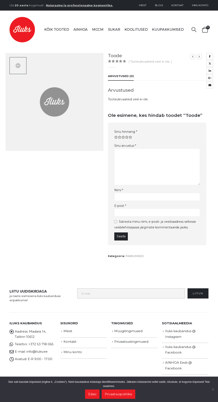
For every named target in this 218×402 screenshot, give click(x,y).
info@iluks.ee (37, 352)
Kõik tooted (56, 30)
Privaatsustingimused (131, 342)
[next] (199, 57)
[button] (194, 29)
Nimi (118, 190)
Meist (142, 5)
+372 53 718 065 (41, 344)
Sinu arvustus (125, 146)
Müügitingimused (128, 331)
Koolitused (136, 30)
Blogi (159, 5)
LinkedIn (209, 70)
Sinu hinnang (125, 132)
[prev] (193, 57)
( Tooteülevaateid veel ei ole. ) (150, 61)
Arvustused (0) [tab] (121, 76)
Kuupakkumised (168, 30)
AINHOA (80, 30)
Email (209, 85)
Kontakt (177, 5)
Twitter (209, 63)
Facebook (209, 56)
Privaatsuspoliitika (118, 394)
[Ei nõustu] (213, 389)
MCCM (97, 30)
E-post (120, 206)
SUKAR (114, 30)
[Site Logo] (22, 29)
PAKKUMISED (135, 256)
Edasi (92, 394)
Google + (209, 78)
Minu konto (200, 5)
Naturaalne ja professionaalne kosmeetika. (79, 5)
